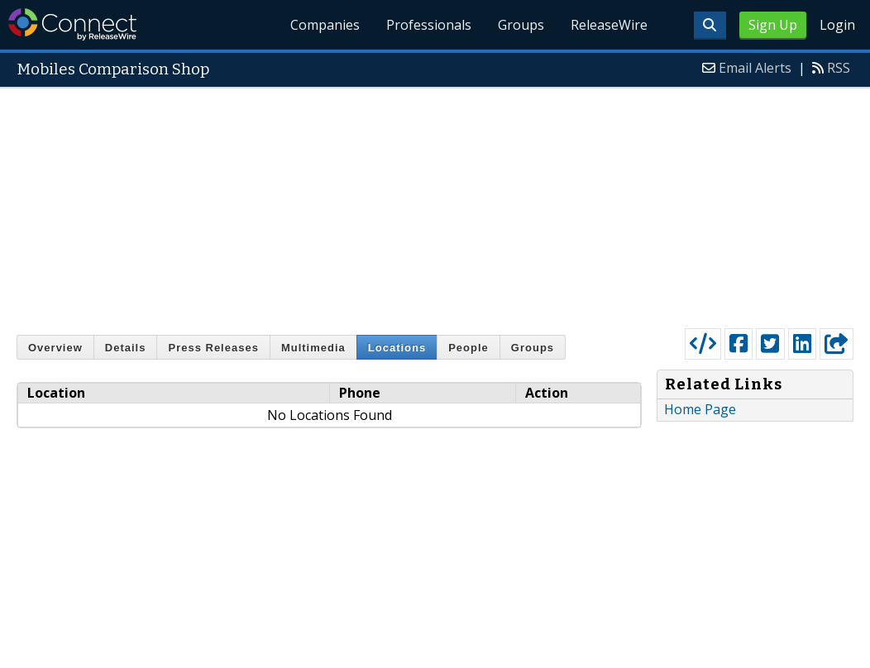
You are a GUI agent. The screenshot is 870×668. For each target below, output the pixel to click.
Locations (397, 347)
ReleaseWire (609, 25)
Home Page (700, 409)
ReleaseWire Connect (72, 24)
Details (125, 347)
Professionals (428, 25)
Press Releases (213, 347)
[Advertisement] (435, 204)
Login (837, 25)
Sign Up (772, 25)
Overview (55, 347)
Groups (521, 25)
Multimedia (313, 347)
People (468, 347)
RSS (838, 68)
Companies (326, 25)
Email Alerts (755, 68)
